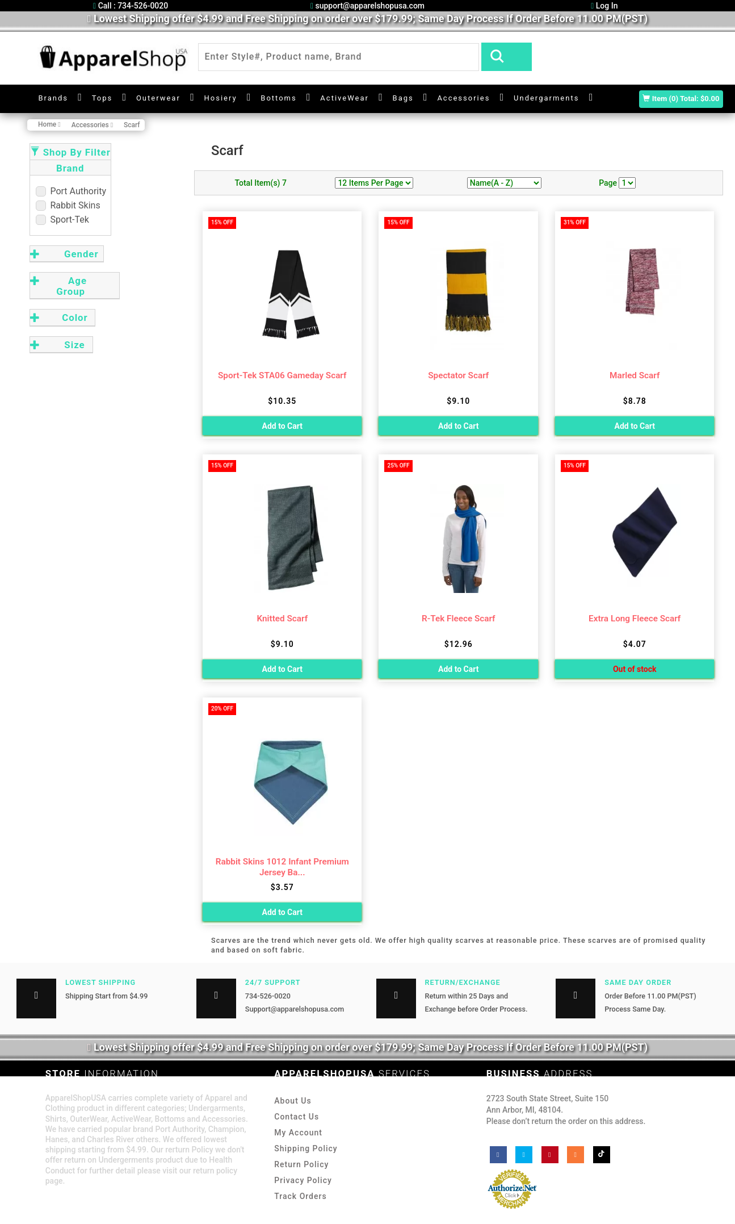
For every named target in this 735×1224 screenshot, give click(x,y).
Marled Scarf (635, 375)
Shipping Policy (305, 1148)
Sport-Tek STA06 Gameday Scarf (282, 375)
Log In (604, 5)
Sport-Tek (62, 219)
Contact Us (296, 1116)
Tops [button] (102, 98)
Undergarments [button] (546, 98)
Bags (403, 98)
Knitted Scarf (282, 618)
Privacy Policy (303, 1180)
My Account (298, 1132)
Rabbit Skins (68, 205)
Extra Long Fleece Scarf (635, 618)
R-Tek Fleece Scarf (458, 618)
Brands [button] (54, 98)
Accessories (463, 98)
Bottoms (278, 98)
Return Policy (301, 1164)
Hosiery (220, 98)
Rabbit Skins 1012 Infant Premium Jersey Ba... (282, 867)
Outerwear (158, 98)
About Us (292, 1100)
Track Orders (300, 1196)
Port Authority (71, 191)
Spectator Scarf (458, 375)
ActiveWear (344, 98)
